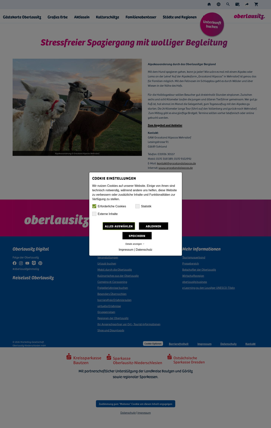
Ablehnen (153, 226)
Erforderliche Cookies (109, 206)
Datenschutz (144, 249)
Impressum (126, 249)
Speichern (137, 235)
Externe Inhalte (105, 214)
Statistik (143, 206)
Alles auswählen (119, 226)
